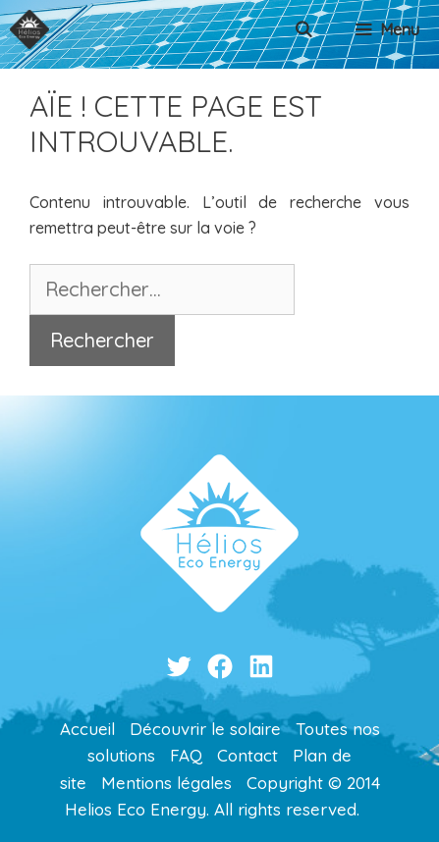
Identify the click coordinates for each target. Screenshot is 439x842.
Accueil (87, 728)
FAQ (186, 755)
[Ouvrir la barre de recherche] (304, 29)
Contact (247, 755)
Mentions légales (166, 782)
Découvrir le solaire (205, 728)
